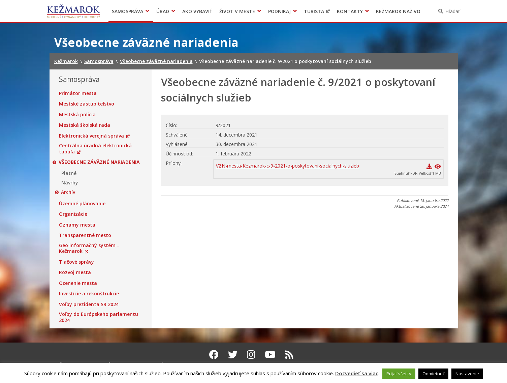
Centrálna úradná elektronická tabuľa (95, 148)
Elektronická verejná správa (91, 136)
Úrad (162, 11)
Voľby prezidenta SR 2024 (89, 304)
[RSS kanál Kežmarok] (289, 354)
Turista (314, 11)
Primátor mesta (78, 93)
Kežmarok (73, 11)
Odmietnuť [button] (433, 374)
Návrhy (69, 183)
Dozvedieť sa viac (356, 373)
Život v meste (237, 11)
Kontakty (350, 11)
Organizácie (73, 214)
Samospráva (127, 11)
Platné (68, 173)
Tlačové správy (76, 262)
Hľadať (452, 11)
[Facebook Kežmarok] (214, 354)
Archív (68, 192)
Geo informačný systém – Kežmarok (89, 248)
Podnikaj (279, 11)
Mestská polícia (77, 115)
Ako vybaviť (197, 11)
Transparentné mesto (85, 235)
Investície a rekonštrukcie (89, 294)
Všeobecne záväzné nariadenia (99, 162)
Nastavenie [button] (467, 374)
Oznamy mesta (77, 225)
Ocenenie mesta (78, 283)
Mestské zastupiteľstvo (86, 104)
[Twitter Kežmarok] (232, 354)
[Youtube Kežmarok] (270, 354)
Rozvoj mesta (75, 272)
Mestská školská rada (84, 125)
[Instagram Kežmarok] (251, 354)
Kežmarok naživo (398, 11)
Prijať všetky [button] (398, 374)
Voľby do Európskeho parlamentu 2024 (98, 317)
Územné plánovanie (82, 204)
